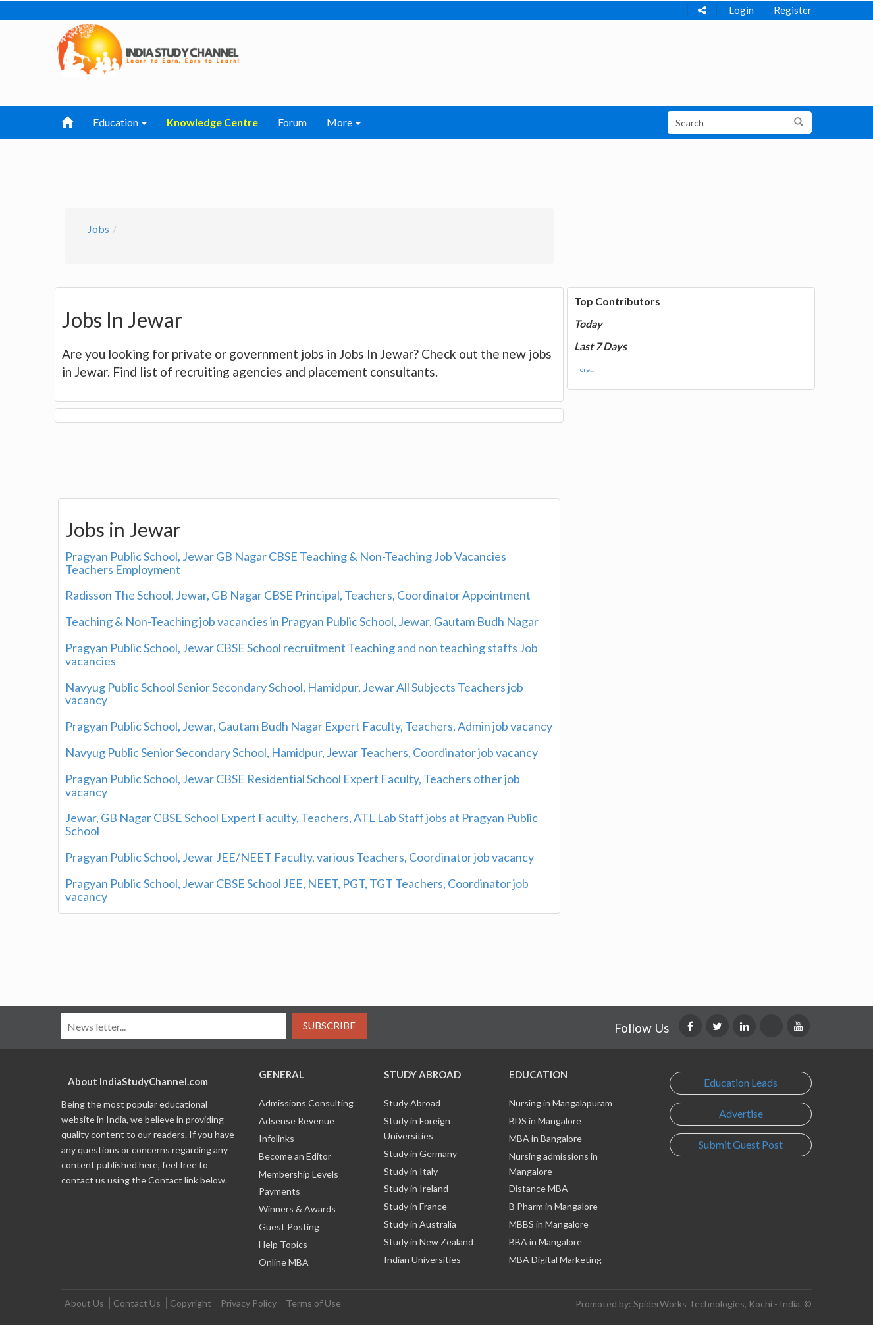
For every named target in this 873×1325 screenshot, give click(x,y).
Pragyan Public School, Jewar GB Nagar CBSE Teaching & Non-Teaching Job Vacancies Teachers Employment (285, 563)
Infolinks (276, 1138)
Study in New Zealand (428, 1241)
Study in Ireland (416, 1188)
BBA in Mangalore (545, 1241)
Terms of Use (313, 1303)
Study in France (415, 1206)
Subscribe (329, 1025)
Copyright (190, 1303)
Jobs (98, 228)
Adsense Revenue (296, 1120)
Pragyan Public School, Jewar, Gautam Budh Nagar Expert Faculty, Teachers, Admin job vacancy (308, 726)
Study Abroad (412, 1102)
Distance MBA (538, 1188)
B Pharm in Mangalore (553, 1206)
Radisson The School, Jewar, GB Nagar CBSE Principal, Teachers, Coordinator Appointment (298, 595)
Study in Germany (420, 1153)
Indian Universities (422, 1259)
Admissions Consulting (306, 1102)
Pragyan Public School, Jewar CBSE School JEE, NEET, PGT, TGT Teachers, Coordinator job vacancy (297, 890)
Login (741, 10)
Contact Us (137, 1303)
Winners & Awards (297, 1208)
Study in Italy (411, 1171)
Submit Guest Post (741, 1144)
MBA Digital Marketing (555, 1259)
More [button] (344, 122)
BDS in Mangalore (545, 1120)
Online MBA (284, 1262)
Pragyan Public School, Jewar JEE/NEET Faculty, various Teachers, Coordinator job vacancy (299, 857)
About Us (84, 1303)
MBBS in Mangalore (549, 1224)
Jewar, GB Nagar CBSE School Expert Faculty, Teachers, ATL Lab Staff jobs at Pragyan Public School (301, 824)
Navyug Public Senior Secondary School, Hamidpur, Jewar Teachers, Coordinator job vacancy (301, 752)
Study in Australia (420, 1224)
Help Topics (283, 1244)
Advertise (741, 1113)
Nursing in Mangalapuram (560, 1102)
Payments (279, 1191)
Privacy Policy (249, 1303)
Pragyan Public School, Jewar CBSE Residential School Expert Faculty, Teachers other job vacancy (292, 785)
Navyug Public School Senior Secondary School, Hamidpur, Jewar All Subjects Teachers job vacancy (294, 694)
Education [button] (120, 122)
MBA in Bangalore (545, 1138)
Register (793, 10)
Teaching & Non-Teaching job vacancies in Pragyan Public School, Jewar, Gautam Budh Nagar (302, 621)
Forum (292, 122)
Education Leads (741, 1082)
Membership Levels (298, 1174)
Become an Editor (295, 1156)
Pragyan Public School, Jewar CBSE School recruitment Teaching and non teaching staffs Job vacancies (301, 654)
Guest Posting (289, 1226)
